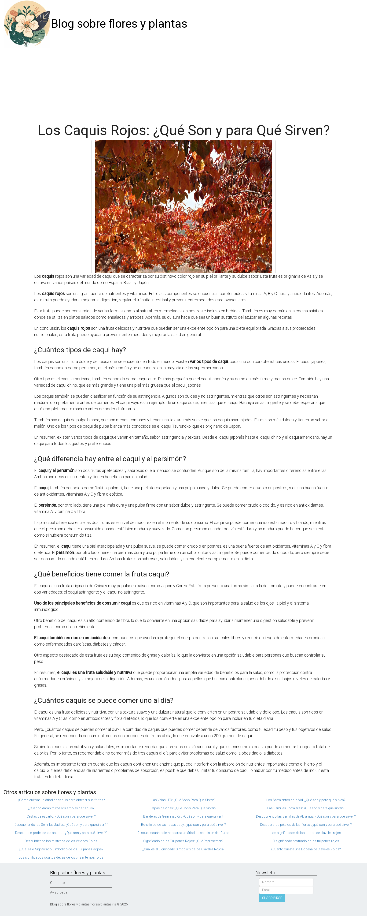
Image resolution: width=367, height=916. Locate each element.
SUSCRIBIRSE (272, 898)
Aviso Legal (59, 892)
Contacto (57, 883)
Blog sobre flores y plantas (119, 23)
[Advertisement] (183, 83)
